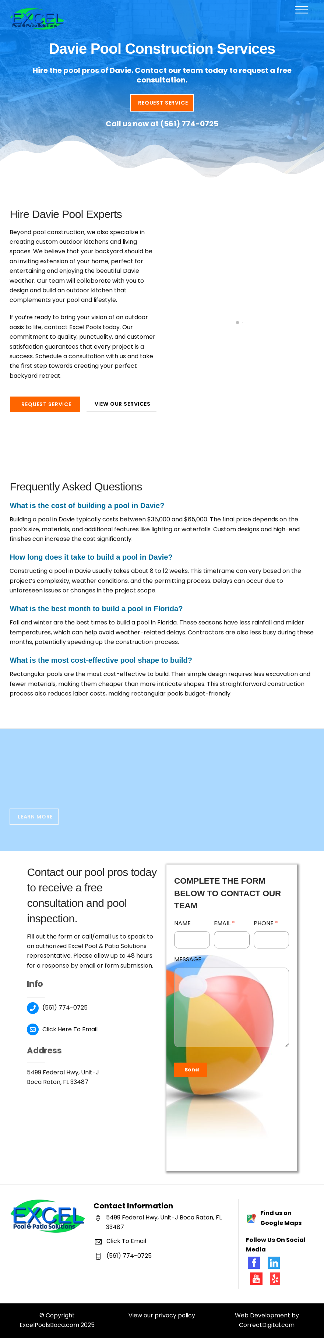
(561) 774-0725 (189, 124)
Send (191, 1069)
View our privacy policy (161, 1315)
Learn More (35, 816)
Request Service (163, 102)
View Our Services (123, 404)
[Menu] (301, 10)
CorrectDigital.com (267, 1325)
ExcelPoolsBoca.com (49, 1325)
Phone (266, 923)
